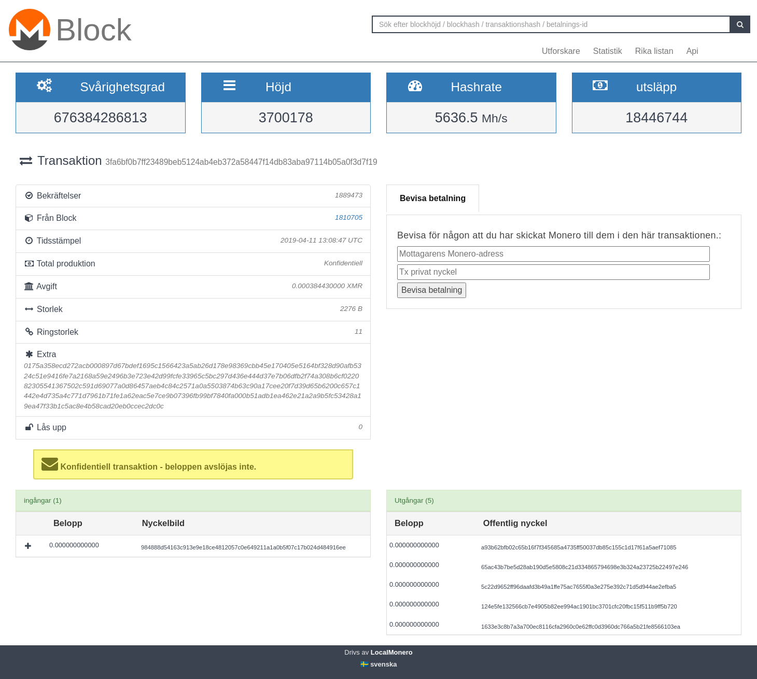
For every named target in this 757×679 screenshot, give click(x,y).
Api (692, 51)
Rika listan (654, 51)
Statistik (607, 51)
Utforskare (561, 51)
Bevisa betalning (433, 198)
